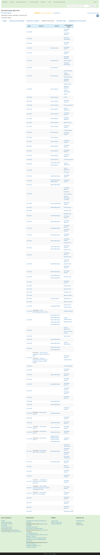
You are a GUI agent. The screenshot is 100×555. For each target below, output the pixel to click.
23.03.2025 (29, 105)
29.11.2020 (29, 281)
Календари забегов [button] (21, 2)
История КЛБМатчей (56, 523)
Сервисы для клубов (6, 522)
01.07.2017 (29, 481)
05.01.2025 (29, 113)
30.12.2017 (29, 451)
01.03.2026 (29, 38)
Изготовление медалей (59, 2)
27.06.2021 (29, 234)
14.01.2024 (29, 170)
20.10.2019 (29, 319)
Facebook (3, 531)
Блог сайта (4, 525)
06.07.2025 (29, 75)
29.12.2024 (29, 118)
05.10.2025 (29, 67)
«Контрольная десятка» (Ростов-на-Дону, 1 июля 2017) (40, 481)
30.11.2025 (29, 52)
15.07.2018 (29, 404)
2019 (41, 530)
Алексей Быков (68, 307)
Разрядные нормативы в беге (33, 545)
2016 (27, 531)
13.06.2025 (29, 89)
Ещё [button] (49, 2)
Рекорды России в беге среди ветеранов (36, 537)
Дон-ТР (66, 94)
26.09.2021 (29, 215)
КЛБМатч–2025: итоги (56, 522)
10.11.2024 (29, 126)
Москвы (41, 523)
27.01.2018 (29, 438)
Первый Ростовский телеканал (67, 198)
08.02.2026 (29, 43)
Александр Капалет (55, 162)
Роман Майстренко (55, 176)
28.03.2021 (29, 254)
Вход (95, 2)
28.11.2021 (29, 207)
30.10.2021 (29, 210)
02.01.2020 (29, 301)
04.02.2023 (29, 176)
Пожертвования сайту (6, 527)
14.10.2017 (29, 466)
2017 (47, 530)
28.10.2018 (29, 397)
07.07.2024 (29, 141)
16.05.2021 (29, 240)
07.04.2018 (29, 422)
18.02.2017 (29, 507)
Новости (12, 2)
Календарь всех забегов (32, 520)
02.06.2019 (29, 339)
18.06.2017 (29, 487)
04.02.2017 (29, 511)
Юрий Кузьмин (67, 60)
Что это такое (54, 520)
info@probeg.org (80, 520)
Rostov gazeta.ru (68, 194)
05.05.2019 (29, 348)
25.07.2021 (29, 228)
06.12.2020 (29, 276)
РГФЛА (65, 97)
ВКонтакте (16, 530)
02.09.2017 (29, 471)
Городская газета (55, 298)
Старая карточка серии (93, 13)
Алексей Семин (68, 130)
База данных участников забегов (34, 528)
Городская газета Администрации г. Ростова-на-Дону (55, 437)
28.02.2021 (29, 263)
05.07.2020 (29, 298)
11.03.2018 (29, 432)
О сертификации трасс (32, 533)
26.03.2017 (29, 502)
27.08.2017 (29, 476)
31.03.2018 (29, 427)
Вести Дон (66, 172)
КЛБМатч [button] (43, 2)
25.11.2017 (29, 461)
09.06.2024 (29, 146)
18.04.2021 (29, 247)
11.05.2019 (29, 343)
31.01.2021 (29, 271)
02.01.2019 (29, 390)
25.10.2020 (29, 285)
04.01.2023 (29, 180)
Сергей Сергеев (68, 70)
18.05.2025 (29, 97)
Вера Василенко (68, 321)
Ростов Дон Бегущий (56, 203)
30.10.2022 (29, 184)
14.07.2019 (29, 336)
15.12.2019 (29, 306)
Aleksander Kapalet (68, 511)
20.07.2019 (29, 330)
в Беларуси (34, 544)
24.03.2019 (29, 370)
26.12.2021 (29, 203)
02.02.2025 (29, 109)
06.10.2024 (29, 132)
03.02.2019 (29, 384)
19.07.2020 (29, 295)
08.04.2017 (29, 498)
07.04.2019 (29, 357)
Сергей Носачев (68, 77)
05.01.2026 (29, 48)
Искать (92, 6)
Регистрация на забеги (7, 523)
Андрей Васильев (68, 311)
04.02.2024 (29, 163)
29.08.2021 (29, 221)
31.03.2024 (29, 159)
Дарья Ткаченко (68, 122)
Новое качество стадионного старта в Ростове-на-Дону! (41, 354)
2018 (44, 530)
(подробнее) (57, 13)
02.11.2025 (29, 60)
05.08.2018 (29, 401)
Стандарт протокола (31, 547)
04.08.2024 (29, 137)
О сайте (3, 520)
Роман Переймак (68, 366)
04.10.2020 (29, 289)
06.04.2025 (29, 101)
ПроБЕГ (5, 2)
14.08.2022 (29, 193)
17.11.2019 (29, 311)
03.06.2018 (29, 413)
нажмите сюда (79, 524)
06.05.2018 (29, 418)
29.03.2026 (29, 32)
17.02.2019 (29, 374)
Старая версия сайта (6, 528)
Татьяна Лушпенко (68, 105)
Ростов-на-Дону (6, 13)
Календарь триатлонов (32, 527)
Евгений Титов (67, 207)
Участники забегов (33, 2)
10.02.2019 (29, 379)
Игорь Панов (67, 336)
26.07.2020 (29, 292)
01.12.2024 (29, 122)
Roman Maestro (54, 48)
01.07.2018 (29, 408)
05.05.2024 (29, 150)
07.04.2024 (29, 155)
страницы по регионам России (14, 531)
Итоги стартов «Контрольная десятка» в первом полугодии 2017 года (41, 488)
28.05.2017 (29, 493)
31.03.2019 (29, 366)
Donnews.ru (67, 191)
